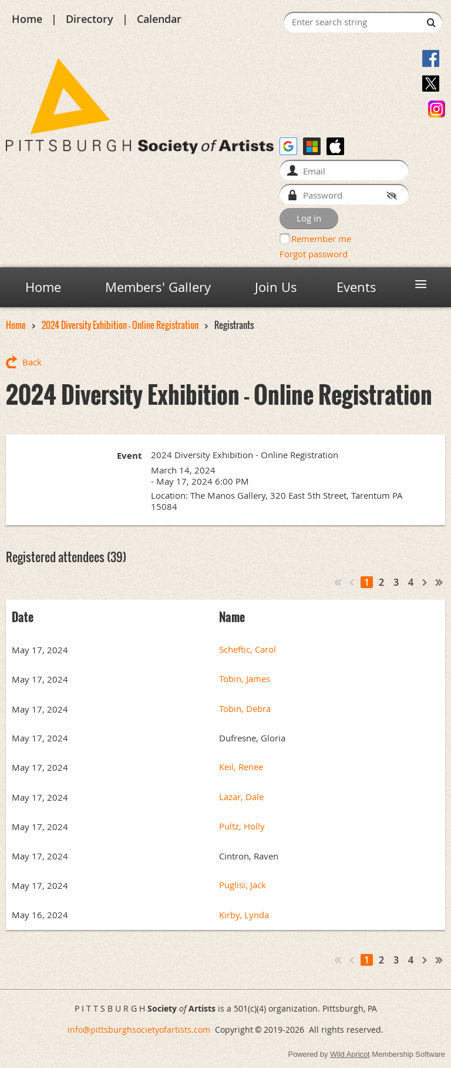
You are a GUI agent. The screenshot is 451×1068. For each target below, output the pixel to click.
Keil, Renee (241, 767)
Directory (89, 19)
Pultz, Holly (242, 826)
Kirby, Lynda (244, 915)
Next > (425, 582)
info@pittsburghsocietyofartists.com (139, 1029)
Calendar (159, 19)
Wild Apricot (350, 1054)
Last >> (439, 582)
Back (32, 362)
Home (27, 19)
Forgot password (314, 254)
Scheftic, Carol (247, 649)
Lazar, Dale (241, 796)
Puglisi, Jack (242, 885)
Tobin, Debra (245, 708)
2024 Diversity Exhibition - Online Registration (120, 325)
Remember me (321, 238)
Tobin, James (244, 678)
